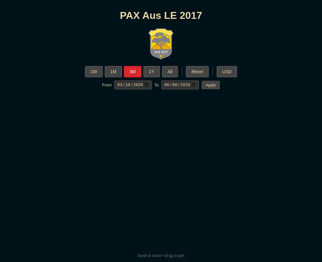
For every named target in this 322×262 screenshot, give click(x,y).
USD (227, 71)
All (170, 71)
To (156, 85)
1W (94, 71)
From (107, 85)
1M (113, 71)
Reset (197, 71)
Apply (211, 85)
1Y (151, 71)
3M (133, 71)
